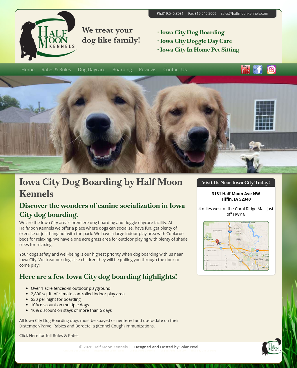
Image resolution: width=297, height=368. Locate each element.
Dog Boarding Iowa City (173, 350)
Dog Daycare (92, 69)
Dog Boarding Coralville (142, 350)
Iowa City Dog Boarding (204, 350)
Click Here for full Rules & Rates (49, 335)
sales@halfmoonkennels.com (244, 13)
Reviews (147, 69)
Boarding (122, 69)
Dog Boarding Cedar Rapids (109, 350)
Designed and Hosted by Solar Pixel (166, 346)
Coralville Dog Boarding (75, 350)
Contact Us (175, 69)
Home (28, 69)
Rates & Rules (56, 69)
